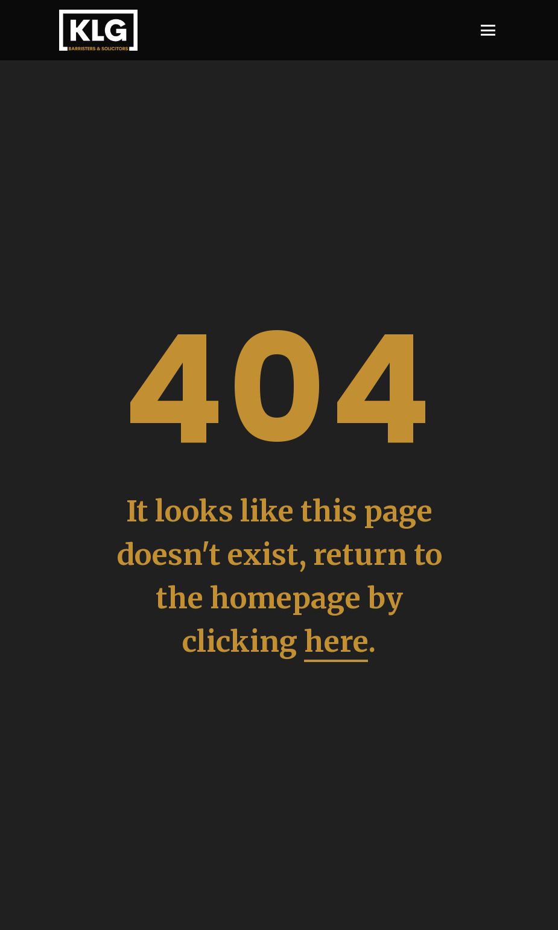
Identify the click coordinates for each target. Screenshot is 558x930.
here (336, 641)
